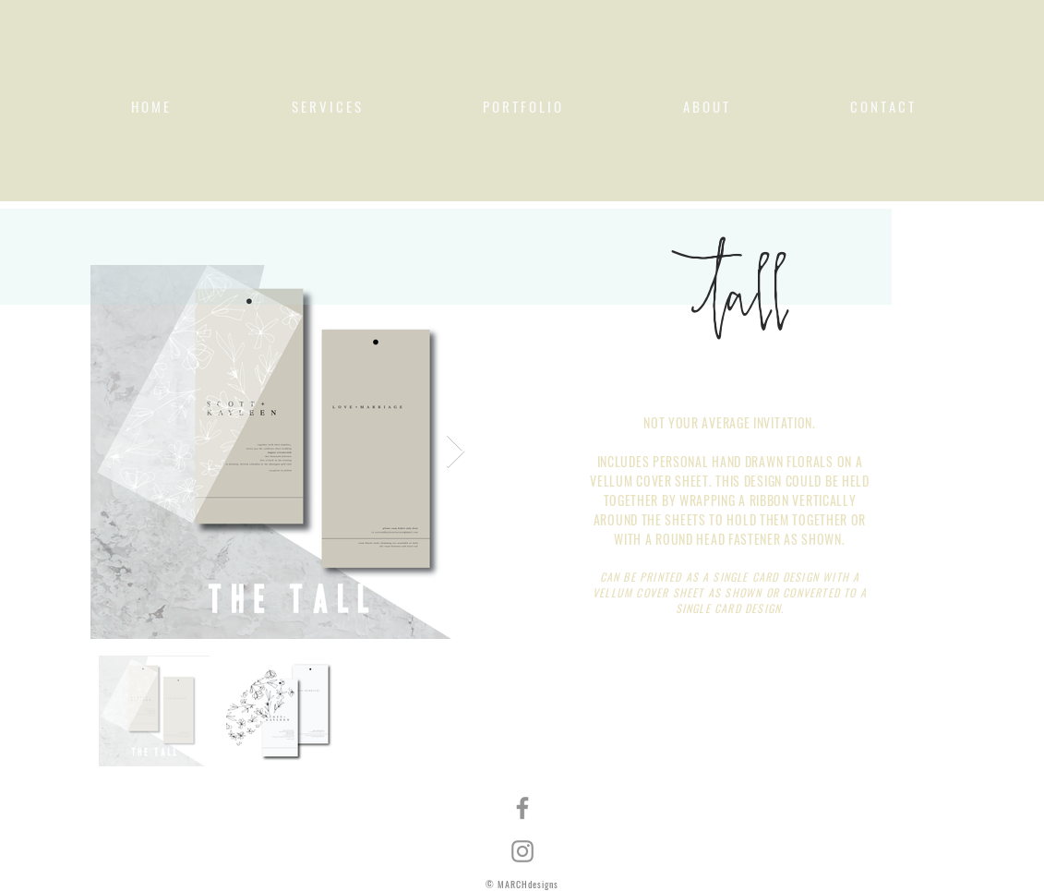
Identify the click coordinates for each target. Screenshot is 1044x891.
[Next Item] (455, 452)
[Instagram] (522, 851)
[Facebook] (522, 808)
